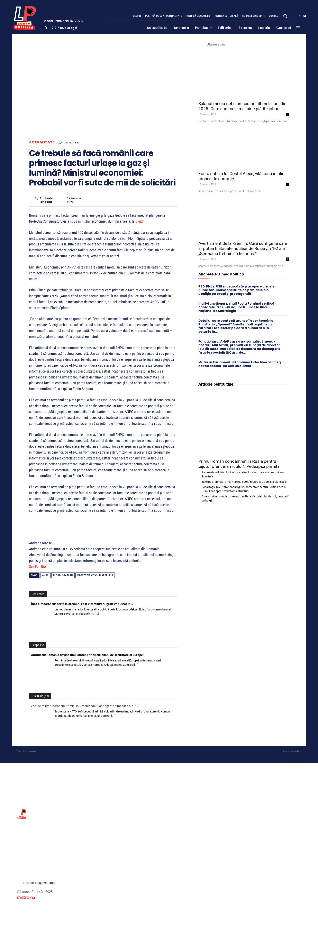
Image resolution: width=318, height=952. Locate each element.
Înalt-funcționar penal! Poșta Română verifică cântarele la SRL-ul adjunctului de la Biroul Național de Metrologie (236, 307)
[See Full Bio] (48, 566)
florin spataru (63, 575)
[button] (285, 16)
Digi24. (140, 221)
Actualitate (42, 142)
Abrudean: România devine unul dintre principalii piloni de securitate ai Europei (87, 655)
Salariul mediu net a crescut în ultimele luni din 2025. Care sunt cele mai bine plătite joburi (242, 106)
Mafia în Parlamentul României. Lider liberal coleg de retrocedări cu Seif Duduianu (239, 364)
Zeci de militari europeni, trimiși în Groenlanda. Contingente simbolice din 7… (84, 706)
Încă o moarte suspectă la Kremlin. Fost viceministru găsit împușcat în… (82, 604)
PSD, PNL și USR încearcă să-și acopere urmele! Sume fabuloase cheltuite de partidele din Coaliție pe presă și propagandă (236, 290)
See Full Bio (37, 566)
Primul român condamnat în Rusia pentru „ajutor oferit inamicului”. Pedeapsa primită (239, 464)
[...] (97, 613)
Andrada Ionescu (46, 200)
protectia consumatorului (95, 575)
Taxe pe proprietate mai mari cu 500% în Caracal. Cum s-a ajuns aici (244, 481)
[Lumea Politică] (25, 17)
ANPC (45, 575)
